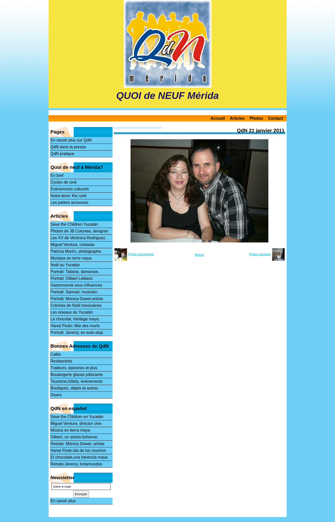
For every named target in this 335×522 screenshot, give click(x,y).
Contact (275, 118)
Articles (237, 118)
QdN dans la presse (68, 147)
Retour (199, 254)
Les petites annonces (69, 202)
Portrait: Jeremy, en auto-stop (77, 332)
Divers (56, 395)
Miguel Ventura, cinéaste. (73, 244)
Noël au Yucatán (65, 265)
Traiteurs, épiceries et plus (74, 368)
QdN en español (69, 408)
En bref (57, 175)
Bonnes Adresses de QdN (80, 346)
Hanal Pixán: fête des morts (75, 326)
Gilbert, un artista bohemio (74, 437)
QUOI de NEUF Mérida (167, 95)
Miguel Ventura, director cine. (76, 423)
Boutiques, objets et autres (74, 388)
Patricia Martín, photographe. (76, 251)
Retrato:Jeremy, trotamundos (76, 464)
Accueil (218, 118)
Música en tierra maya (70, 430)
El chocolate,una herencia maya (79, 457)
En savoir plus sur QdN (71, 140)
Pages (58, 132)
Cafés (56, 354)
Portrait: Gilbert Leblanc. (72, 278)
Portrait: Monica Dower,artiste (77, 299)
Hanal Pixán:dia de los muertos (78, 450)
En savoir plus (63, 501)
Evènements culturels (70, 189)
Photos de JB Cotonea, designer (79, 231)
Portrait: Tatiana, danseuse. (75, 272)
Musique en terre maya (71, 258)
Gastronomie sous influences (76, 285)
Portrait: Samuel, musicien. (74, 292)
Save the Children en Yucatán (77, 417)
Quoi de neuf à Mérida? (77, 167)
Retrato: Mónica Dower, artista (77, 444)
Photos (256, 118)
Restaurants (61, 361)
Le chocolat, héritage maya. (75, 319)
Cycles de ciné (64, 182)
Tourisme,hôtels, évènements (77, 381)
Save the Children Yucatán (74, 224)
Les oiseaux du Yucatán (72, 312)
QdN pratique (62, 154)
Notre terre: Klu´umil (68, 196)
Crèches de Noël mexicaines (76, 305)
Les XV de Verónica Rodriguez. (78, 238)
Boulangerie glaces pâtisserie (77, 374)
